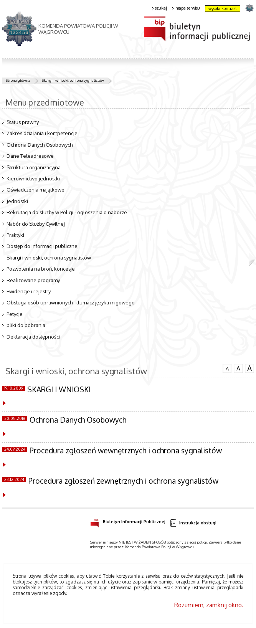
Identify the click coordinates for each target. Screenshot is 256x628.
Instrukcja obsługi (193, 523)
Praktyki (15, 235)
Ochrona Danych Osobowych (40, 145)
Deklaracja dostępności (33, 337)
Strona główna (18, 80)
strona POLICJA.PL (249, 8)
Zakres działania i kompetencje (42, 133)
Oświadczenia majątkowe (35, 190)
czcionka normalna (227, 368)
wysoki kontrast (222, 8)
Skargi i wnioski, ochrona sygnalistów (73, 80)
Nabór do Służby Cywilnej (36, 224)
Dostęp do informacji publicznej (43, 246)
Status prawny (23, 122)
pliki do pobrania (26, 325)
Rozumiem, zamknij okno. (208, 605)
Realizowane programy (33, 280)
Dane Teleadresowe (30, 156)
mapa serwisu (186, 8)
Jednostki (17, 201)
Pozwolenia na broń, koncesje (41, 269)
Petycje (15, 314)
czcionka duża (249, 368)
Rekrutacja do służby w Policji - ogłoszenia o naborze (67, 212)
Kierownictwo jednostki (33, 178)
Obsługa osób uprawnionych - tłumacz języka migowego (71, 302)
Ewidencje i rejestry (29, 291)
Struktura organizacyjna (34, 167)
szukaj (159, 8)
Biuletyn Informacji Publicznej (127, 520)
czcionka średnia (238, 368)
